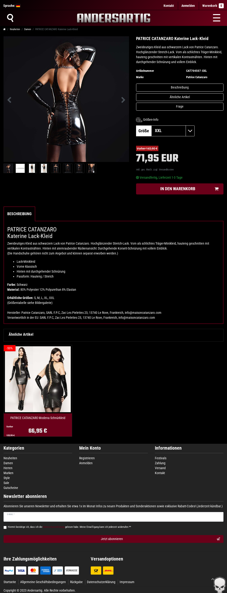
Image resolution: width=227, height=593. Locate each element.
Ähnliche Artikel (180, 97)
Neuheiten (15, 29)
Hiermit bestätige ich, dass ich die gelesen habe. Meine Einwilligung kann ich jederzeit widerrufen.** (69, 526)
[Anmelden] (188, 6)
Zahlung (160, 463)
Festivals (160, 458)
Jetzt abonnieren (160, 539)
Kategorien (14, 448)
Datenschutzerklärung (101, 582)
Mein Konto (90, 448)
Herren (8, 468)
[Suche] (10, 18)
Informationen (168, 448)
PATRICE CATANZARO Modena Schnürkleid (37, 418)
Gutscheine (11, 488)
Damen (27, 29)
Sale (6, 483)
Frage (180, 106)
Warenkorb (213, 5)
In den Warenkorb (189, 189)
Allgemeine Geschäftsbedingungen (43, 582)
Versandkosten (166, 169)
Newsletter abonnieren (25, 496)
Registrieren (87, 458)
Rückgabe (76, 582)
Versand (160, 468)
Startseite (10, 582)
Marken (8, 473)
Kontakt (169, 6)
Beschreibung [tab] (19, 214)
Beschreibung (180, 87)
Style (7, 478)
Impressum (127, 582)
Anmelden (86, 463)
